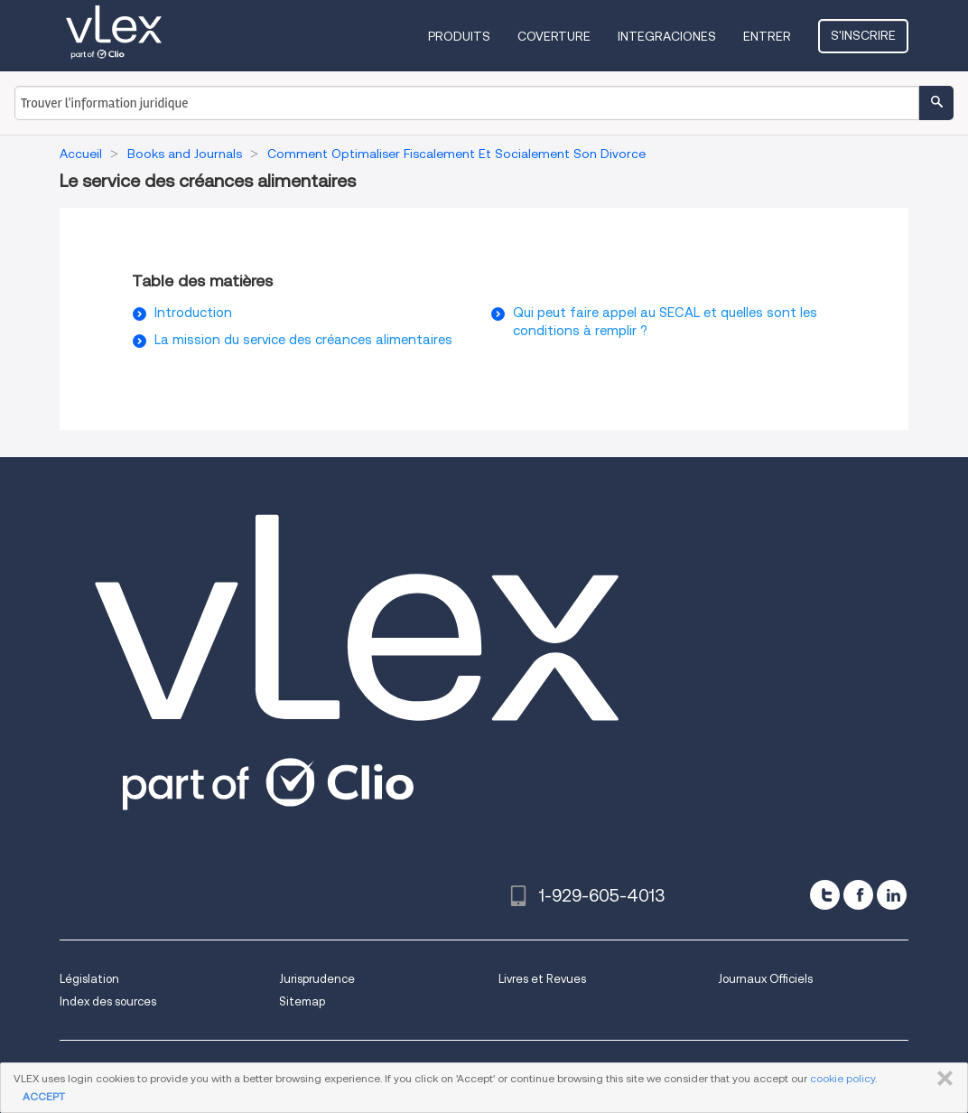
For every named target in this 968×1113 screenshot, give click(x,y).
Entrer (767, 36)
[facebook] (858, 895)
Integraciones (667, 36)
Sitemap (302, 1001)
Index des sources (108, 1001)
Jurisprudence (317, 979)
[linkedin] (892, 895)
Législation (89, 979)
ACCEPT (44, 1096)
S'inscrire (863, 35)
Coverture (554, 36)
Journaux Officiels (765, 979)
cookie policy (842, 1078)
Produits (459, 36)
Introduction (193, 312)
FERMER (941, 1079)
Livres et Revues (542, 979)
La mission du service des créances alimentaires (303, 339)
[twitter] (825, 895)
